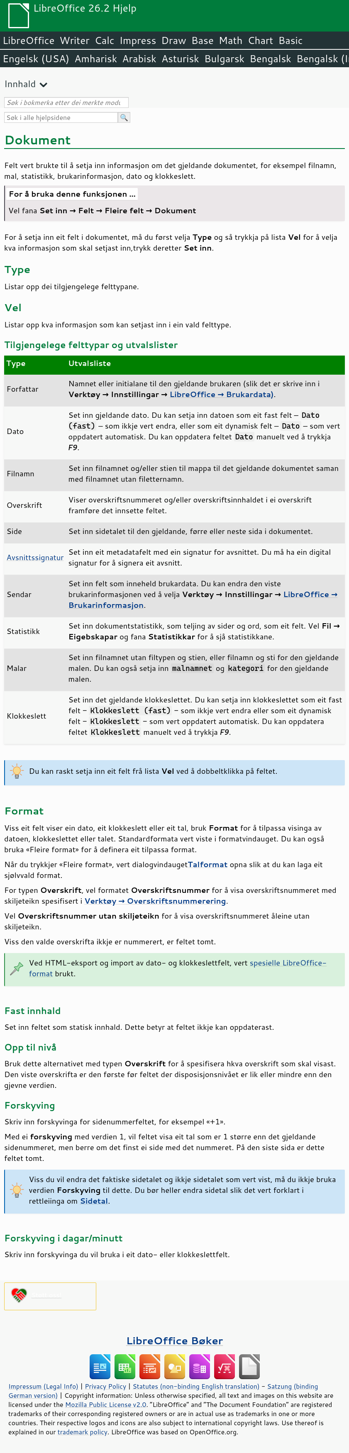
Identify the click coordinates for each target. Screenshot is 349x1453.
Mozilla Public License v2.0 (105, 1404)
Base (202, 40)
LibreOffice (28, 40)
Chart (260, 40)
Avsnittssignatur (35, 557)
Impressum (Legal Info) (43, 1386)
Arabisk (139, 58)
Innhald (20, 83)
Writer (74, 40)
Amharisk (95, 58)
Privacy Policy (105, 1386)
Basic (290, 40)
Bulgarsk (224, 58)
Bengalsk (270, 58)
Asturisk (180, 58)
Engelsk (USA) (35, 58)
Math (231, 40)
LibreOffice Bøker (174, 1340)
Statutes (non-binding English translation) (195, 1386)
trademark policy (82, 1431)
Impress (138, 40)
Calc (105, 40)
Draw (173, 40)
